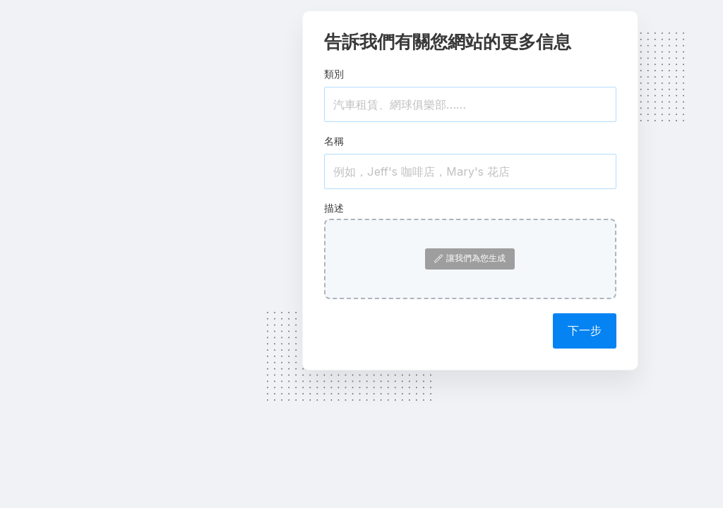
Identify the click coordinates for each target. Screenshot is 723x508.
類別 (334, 74)
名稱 (334, 141)
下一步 (585, 330)
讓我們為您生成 (470, 258)
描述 (334, 208)
